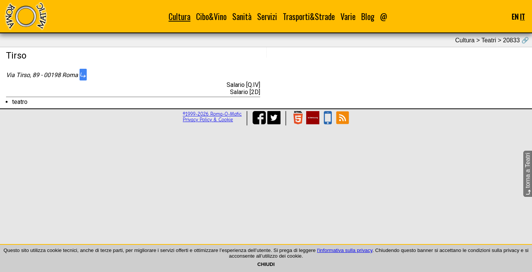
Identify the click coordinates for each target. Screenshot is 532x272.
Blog (367, 16)
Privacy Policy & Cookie (208, 119)
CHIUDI (266, 264)
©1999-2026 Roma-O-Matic (212, 114)
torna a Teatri (527, 174)
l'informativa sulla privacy (345, 250)
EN (515, 16)
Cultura (179, 16)
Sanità (241, 16)
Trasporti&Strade (309, 16)
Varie (348, 16)
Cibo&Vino (211, 16)
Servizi (267, 16)
